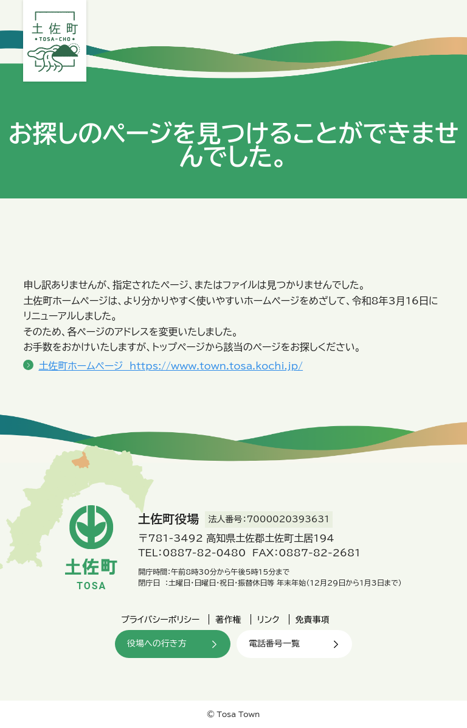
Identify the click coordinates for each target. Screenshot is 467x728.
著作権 (228, 619)
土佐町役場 (54, 41)
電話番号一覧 (274, 643)
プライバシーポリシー (160, 619)
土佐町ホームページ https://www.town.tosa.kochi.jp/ (170, 366)
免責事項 (313, 619)
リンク (268, 619)
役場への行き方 (156, 643)
